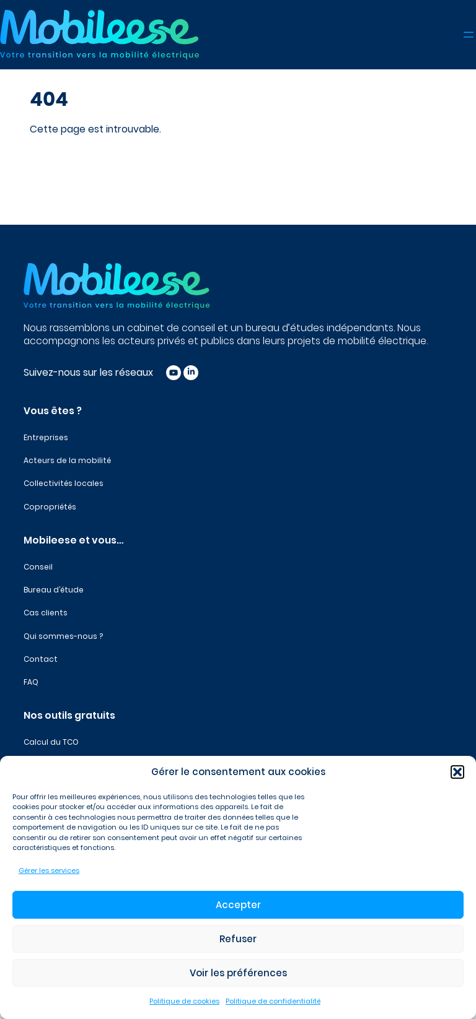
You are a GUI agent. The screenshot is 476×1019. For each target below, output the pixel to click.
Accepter (238, 904)
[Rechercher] (223, 166)
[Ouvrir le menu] (468, 34)
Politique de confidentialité (273, 1001)
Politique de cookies (184, 1001)
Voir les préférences (238, 972)
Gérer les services (49, 870)
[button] (457, 772)
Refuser (238, 938)
